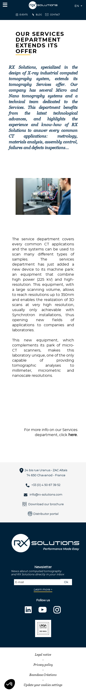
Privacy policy (43, 664)
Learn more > (43, 589)
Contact (55, 15)
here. (73, 435)
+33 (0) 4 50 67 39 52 (45, 485)
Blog (39, 15)
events (23, 15)
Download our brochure (46, 504)
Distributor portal (45, 514)
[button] (69, 201)
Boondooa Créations (43, 675)
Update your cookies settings (43, 685)
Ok (66, 582)
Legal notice (43, 654)
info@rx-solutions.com (46, 494)
